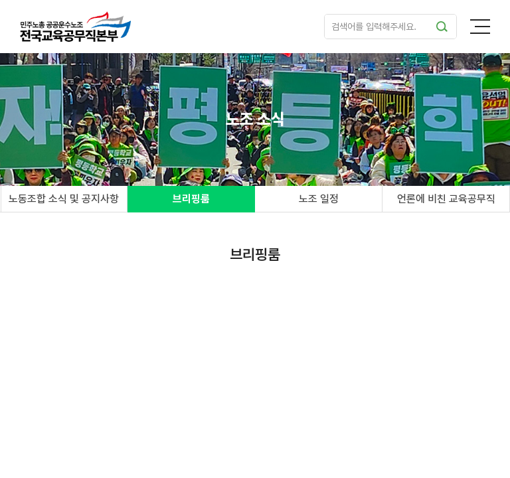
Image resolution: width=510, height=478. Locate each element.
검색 (442, 26)
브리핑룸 (191, 199)
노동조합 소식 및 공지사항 (64, 199)
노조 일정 (319, 199)
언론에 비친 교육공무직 (446, 199)
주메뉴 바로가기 (0, 0)
